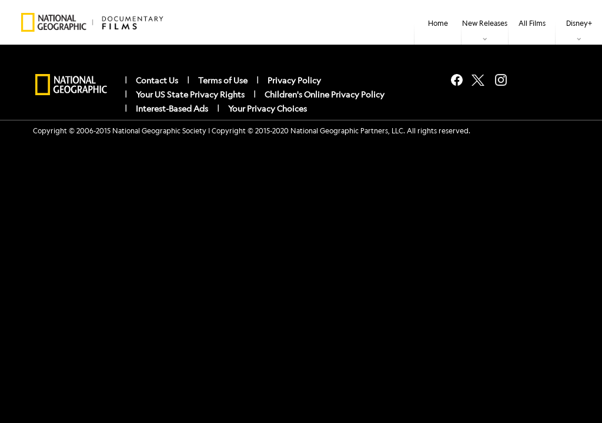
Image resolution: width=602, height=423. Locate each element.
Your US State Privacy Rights (190, 94)
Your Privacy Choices (267, 108)
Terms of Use (223, 80)
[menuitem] (437, 22)
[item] (484, 22)
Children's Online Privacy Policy (324, 94)
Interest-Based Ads (172, 108)
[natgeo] (71, 85)
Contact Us (157, 80)
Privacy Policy (294, 80)
